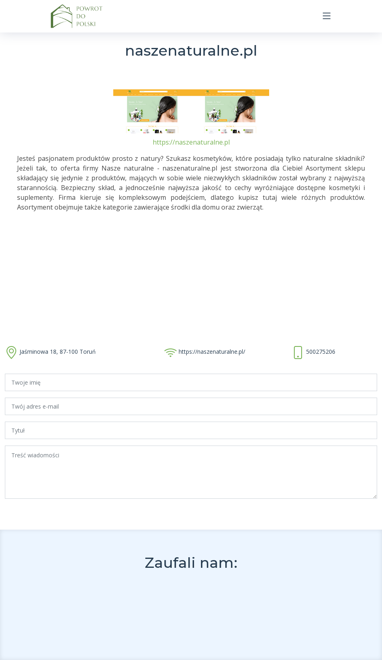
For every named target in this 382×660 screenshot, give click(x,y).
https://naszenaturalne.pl (191, 142)
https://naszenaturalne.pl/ (212, 351)
